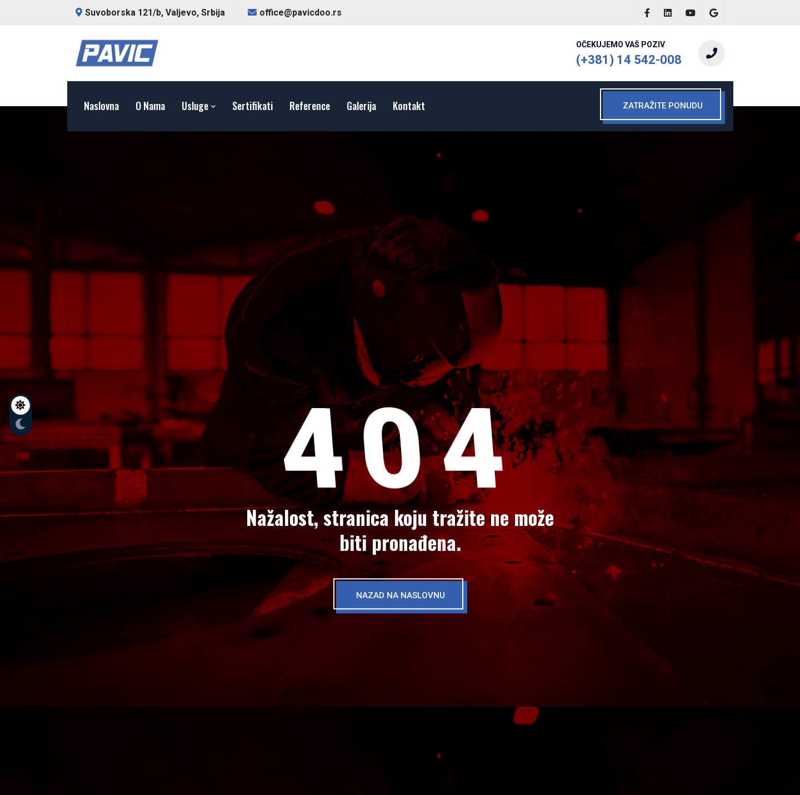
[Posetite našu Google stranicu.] (713, 13)
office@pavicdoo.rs (295, 12)
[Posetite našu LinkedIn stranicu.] (667, 13)
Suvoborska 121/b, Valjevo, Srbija (150, 12)
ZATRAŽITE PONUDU (663, 106)
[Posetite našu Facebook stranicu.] (647, 13)
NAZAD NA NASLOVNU (400, 595)
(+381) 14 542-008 (629, 60)
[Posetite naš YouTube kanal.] (690, 13)
